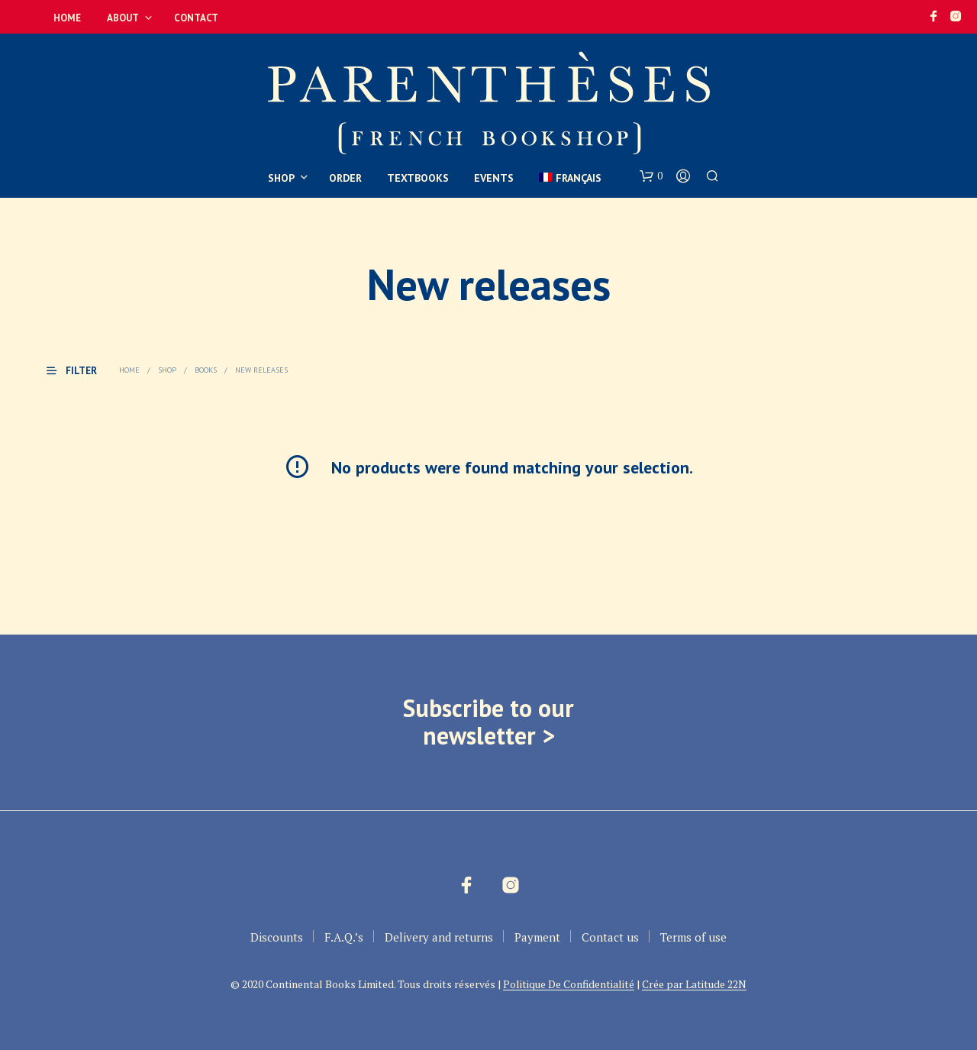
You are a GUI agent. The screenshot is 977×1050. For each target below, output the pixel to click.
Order (345, 178)
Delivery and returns (439, 937)
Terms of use (693, 937)
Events (494, 178)
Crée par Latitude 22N (694, 984)
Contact (196, 17)
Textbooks (418, 178)
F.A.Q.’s (343, 937)
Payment (537, 937)
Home (67, 17)
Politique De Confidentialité (568, 984)
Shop (281, 178)
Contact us (610, 937)
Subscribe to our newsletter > (488, 721)
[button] (651, 176)
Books (206, 370)
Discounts (276, 937)
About (123, 17)
